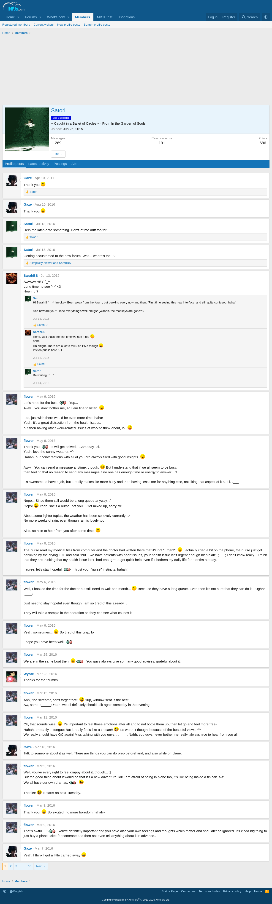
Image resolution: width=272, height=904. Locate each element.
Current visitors (44, 24)
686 (263, 143)
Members (82, 17)
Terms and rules (209, 891)
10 (29, 866)
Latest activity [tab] (38, 164)
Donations (127, 17)
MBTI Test (104, 17)
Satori (28, 224)
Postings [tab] (60, 164)
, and (50, 263)
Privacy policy (232, 891)
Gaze (28, 178)
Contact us (188, 891)
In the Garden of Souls (128, 123)
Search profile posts (97, 24)
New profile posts (68, 24)
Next (39, 866)
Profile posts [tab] (14, 164)
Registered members (16, 24)
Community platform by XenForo (136, 899)
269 (58, 143)
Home (10, 17)
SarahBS (31, 275)
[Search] (249, 17)
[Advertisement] (136, 71)
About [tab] (75, 164)
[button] (18, 17)
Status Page (170, 891)
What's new (56, 17)
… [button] (22, 866)
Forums (31, 17)
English (16, 891)
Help (248, 891)
